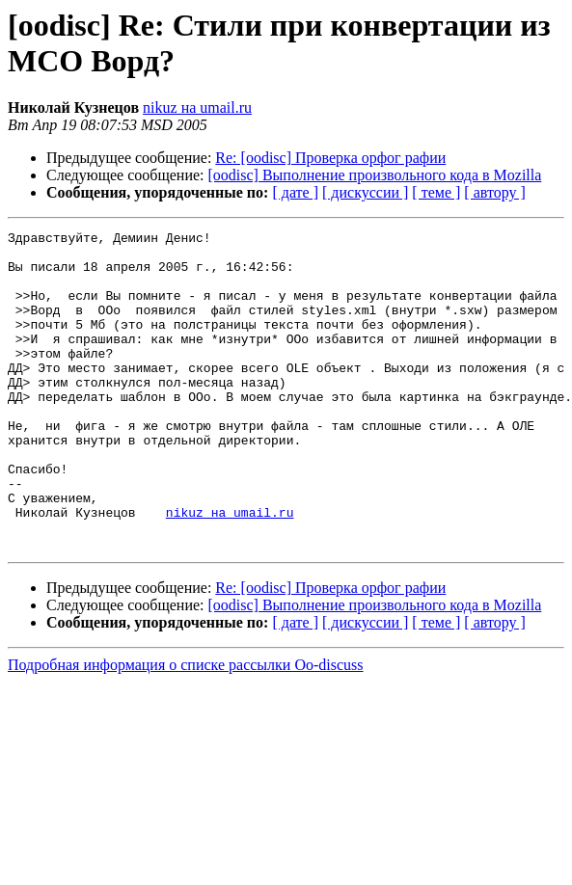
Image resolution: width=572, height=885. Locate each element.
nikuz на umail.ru (197, 107)
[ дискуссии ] (365, 192)
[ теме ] (436, 192)
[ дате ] (295, 192)
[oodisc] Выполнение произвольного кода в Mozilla (375, 175)
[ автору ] (494, 192)
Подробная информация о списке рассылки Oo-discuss (186, 728)
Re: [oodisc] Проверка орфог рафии (330, 157)
